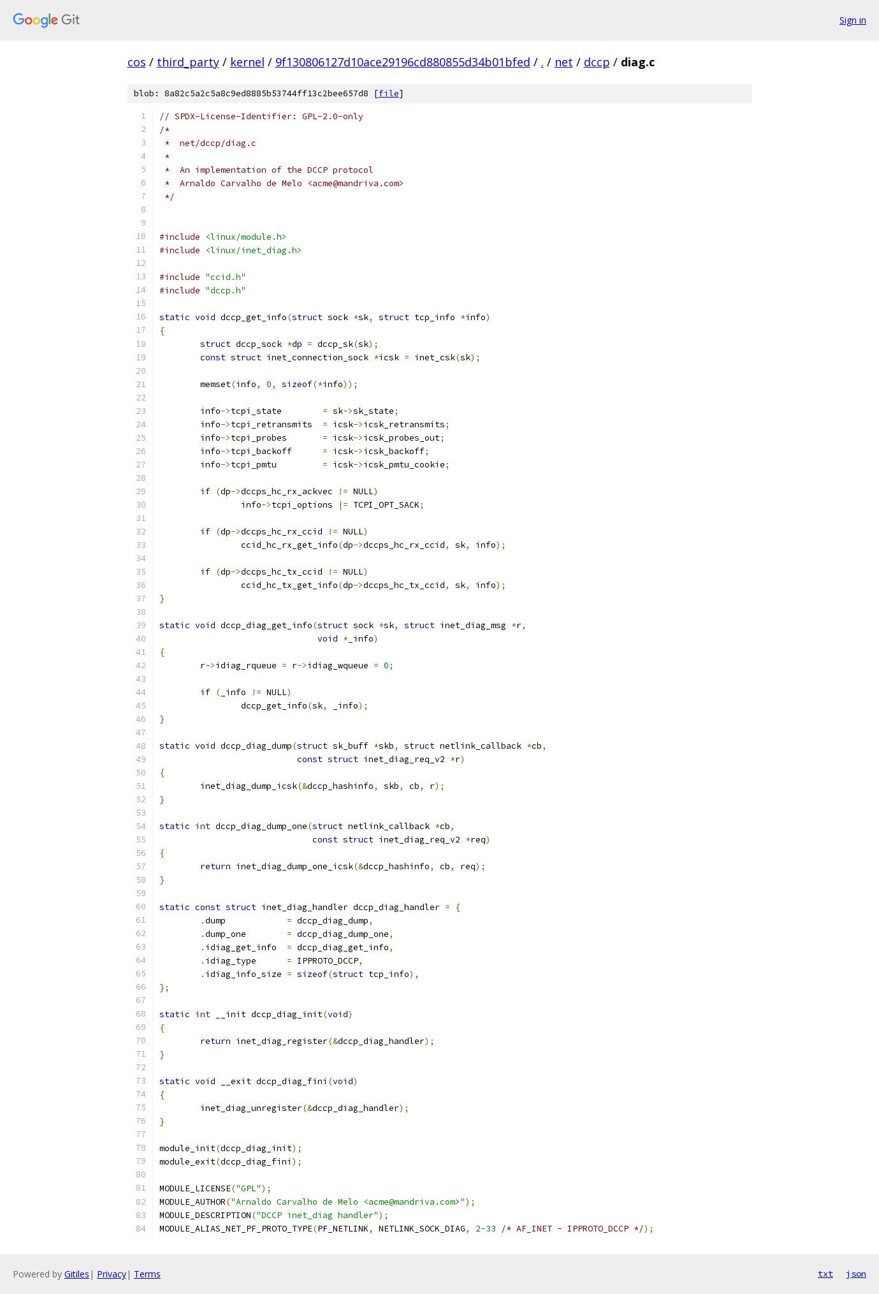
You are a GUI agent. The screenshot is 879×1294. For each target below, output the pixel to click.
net (564, 62)
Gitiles (76, 1274)
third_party (188, 62)
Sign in (852, 20)
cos (136, 62)
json (856, 1273)
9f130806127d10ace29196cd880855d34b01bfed (402, 62)
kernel (247, 62)
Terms (147, 1274)
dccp (597, 62)
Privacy (111, 1274)
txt (825, 1273)
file (389, 93)
